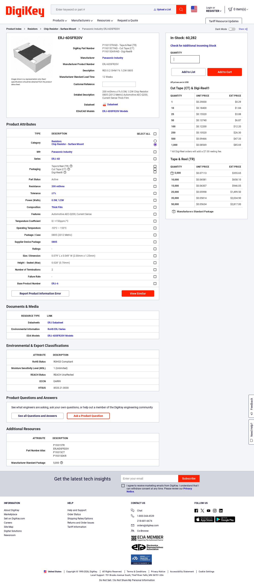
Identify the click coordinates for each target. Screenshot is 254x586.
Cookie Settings (206, 571)
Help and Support (76, 510)
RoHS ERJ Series (56, 329)
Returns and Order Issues (80, 522)
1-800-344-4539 (142, 516)
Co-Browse (139, 531)
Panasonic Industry (112, 58)
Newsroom (10, 535)
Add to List (188, 72)
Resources (103, 20)
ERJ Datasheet (55, 322)
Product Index (13, 29)
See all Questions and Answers (37, 415)
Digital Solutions (13, 531)
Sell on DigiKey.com (14, 518)
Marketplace (10, 514)
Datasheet (110, 104)
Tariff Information (76, 527)
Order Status (74, 514)
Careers (8, 522)
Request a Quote (127, 20)
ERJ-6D (56, 158)
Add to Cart (225, 72)
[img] (25, 11)
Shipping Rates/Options (80, 518)
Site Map (8, 527)
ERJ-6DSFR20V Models (115, 111)
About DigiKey (11, 510)
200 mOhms (58, 186)
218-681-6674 (141, 521)
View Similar (138, 293)
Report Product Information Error (40, 293)
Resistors (33, 29)
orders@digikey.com (145, 526)
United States (53, 571)
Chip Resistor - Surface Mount (60, 29)
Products (58, 20)
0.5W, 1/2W (58, 200)
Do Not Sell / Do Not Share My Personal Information (127, 580)
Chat (136, 511)
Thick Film (57, 207)
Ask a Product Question (88, 415)
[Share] (243, 29)
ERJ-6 (55, 283)
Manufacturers (80, 20)
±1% (54, 193)
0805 (54, 242)
